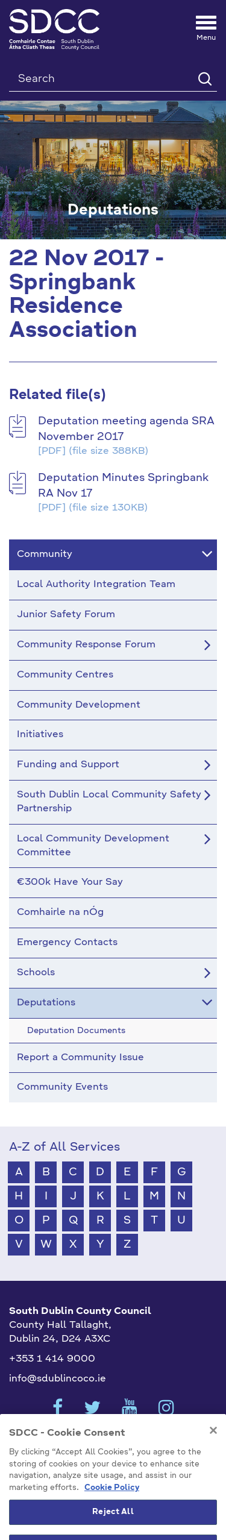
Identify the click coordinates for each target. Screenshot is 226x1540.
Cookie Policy (111, 1511)
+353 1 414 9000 (52, 1359)
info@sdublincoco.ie (57, 1379)
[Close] (213, 1453)
